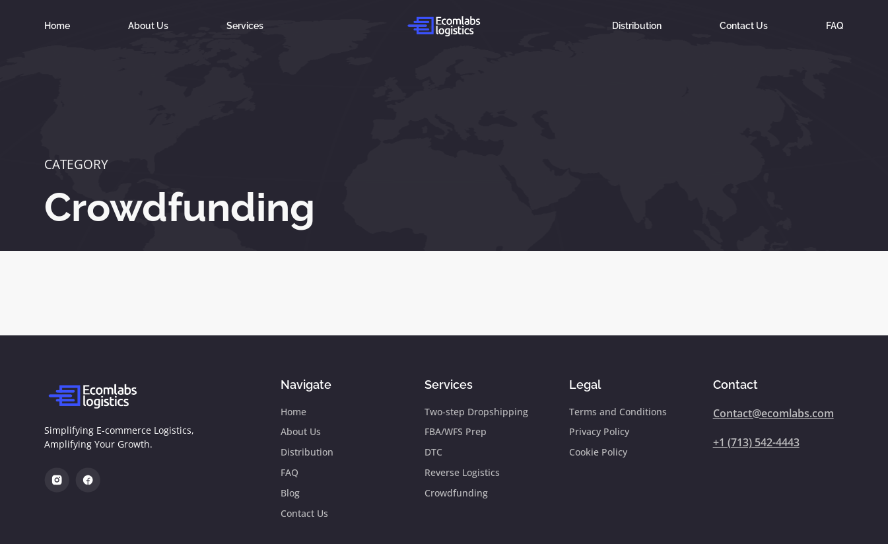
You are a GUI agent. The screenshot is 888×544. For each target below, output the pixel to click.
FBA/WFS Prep (456, 432)
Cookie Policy (598, 454)
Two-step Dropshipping (476, 412)
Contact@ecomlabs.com (773, 413)
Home (57, 25)
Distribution (637, 25)
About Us (148, 25)
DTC (433, 454)
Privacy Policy (599, 432)
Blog (290, 495)
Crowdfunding (179, 207)
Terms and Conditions (618, 412)
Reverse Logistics (462, 474)
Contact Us (744, 25)
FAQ (835, 25)
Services (244, 25)
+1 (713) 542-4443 (756, 442)
